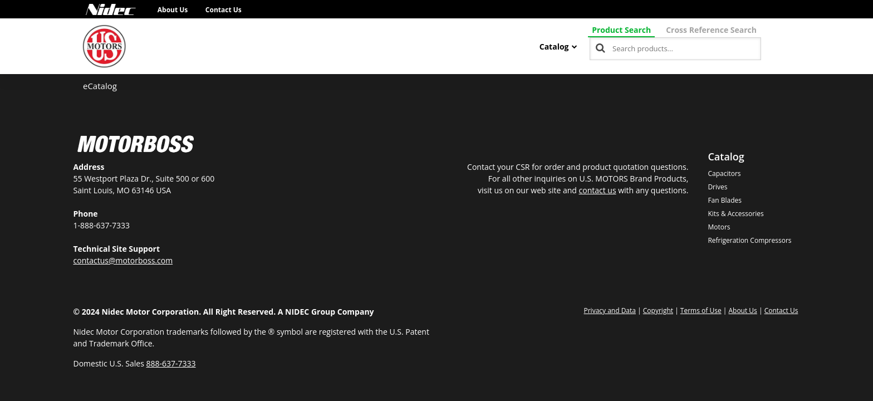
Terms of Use (701, 310)
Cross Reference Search (711, 30)
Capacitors (724, 173)
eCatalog (100, 85)
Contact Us (223, 9)
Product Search (621, 30)
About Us (173, 9)
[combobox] (675, 49)
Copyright (658, 310)
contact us (597, 190)
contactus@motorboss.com (123, 260)
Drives (717, 187)
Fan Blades (725, 200)
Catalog (554, 46)
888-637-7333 (170, 363)
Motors (719, 227)
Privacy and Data (609, 310)
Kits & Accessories (735, 213)
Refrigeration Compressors (749, 240)
